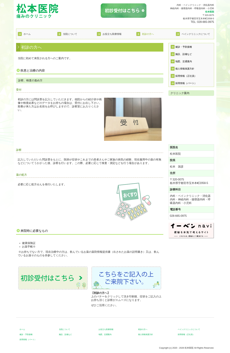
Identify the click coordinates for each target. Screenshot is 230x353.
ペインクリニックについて (196, 34)
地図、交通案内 (183, 61)
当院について (70, 34)
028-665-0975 (205, 21)
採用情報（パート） (186, 83)
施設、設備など (183, 54)
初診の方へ (148, 34)
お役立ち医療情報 (112, 34)
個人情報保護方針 (184, 68)
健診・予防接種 (183, 46)
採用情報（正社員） (186, 76)
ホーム (27, 34)
